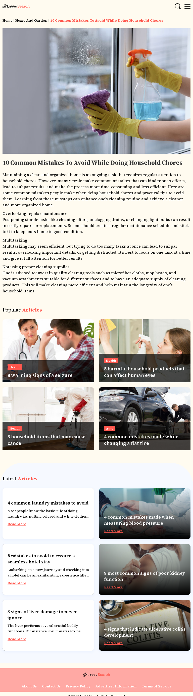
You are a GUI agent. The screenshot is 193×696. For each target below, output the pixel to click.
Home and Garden (31, 20)
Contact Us (51, 686)
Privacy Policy (78, 686)
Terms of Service (156, 686)
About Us (29, 686)
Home (8, 20)
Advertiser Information (115, 686)
